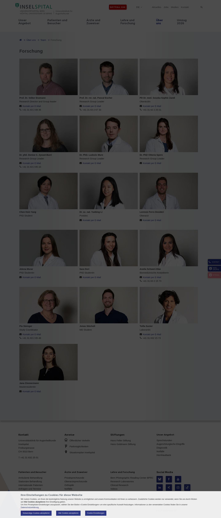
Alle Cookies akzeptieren (68, 513)
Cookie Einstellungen (96, 513)
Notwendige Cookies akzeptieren (36, 513)
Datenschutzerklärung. (30, 507)
